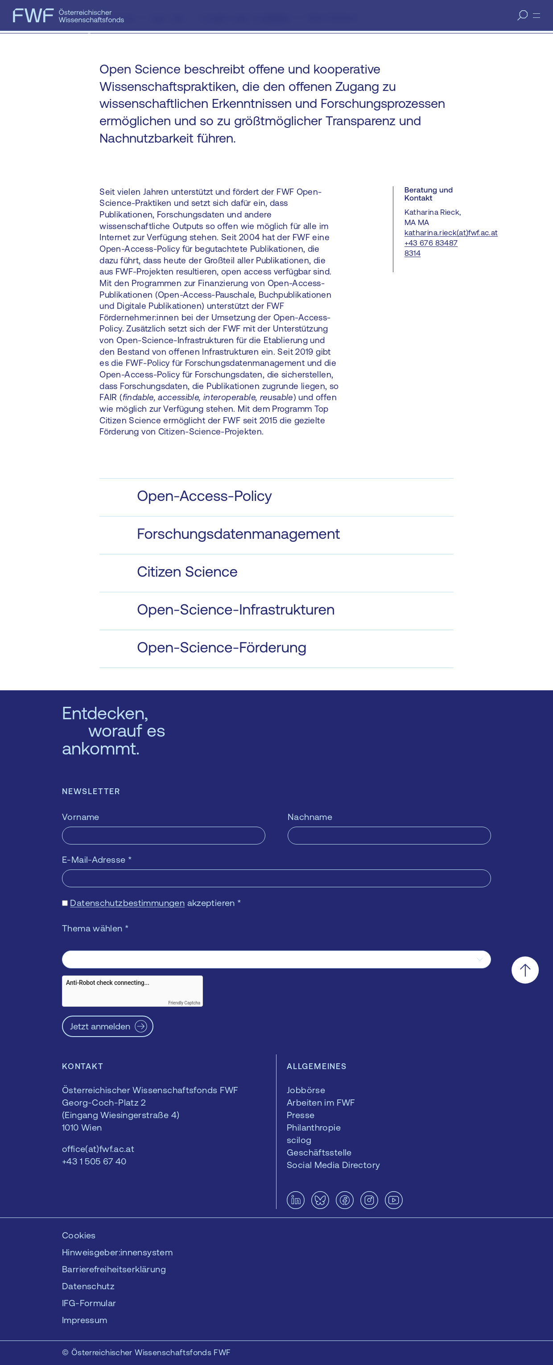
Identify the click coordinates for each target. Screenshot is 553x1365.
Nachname (310, 817)
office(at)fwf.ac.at (98, 1149)
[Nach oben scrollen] (525, 969)
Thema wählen (95, 928)
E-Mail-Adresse (97, 859)
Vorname (80, 817)
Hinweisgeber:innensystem (117, 1252)
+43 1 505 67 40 (94, 1161)
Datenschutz (88, 1286)
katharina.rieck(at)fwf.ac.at (451, 232)
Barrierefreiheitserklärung (114, 1269)
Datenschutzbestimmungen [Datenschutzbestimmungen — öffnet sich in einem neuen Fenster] (127, 903)
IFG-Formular (89, 1303)
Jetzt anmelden (100, 1026)
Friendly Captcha (184, 1002)
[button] (276, 497)
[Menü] (536, 15)
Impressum (84, 1320)
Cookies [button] (79, 1235)
